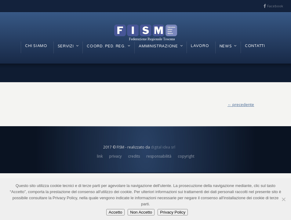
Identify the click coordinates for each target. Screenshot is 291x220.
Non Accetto (141, 212)
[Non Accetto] (283, 199)
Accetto (115, 212)
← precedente (240, 104)
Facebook (275, 6)
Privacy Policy (172, 212)
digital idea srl (163, 147)
